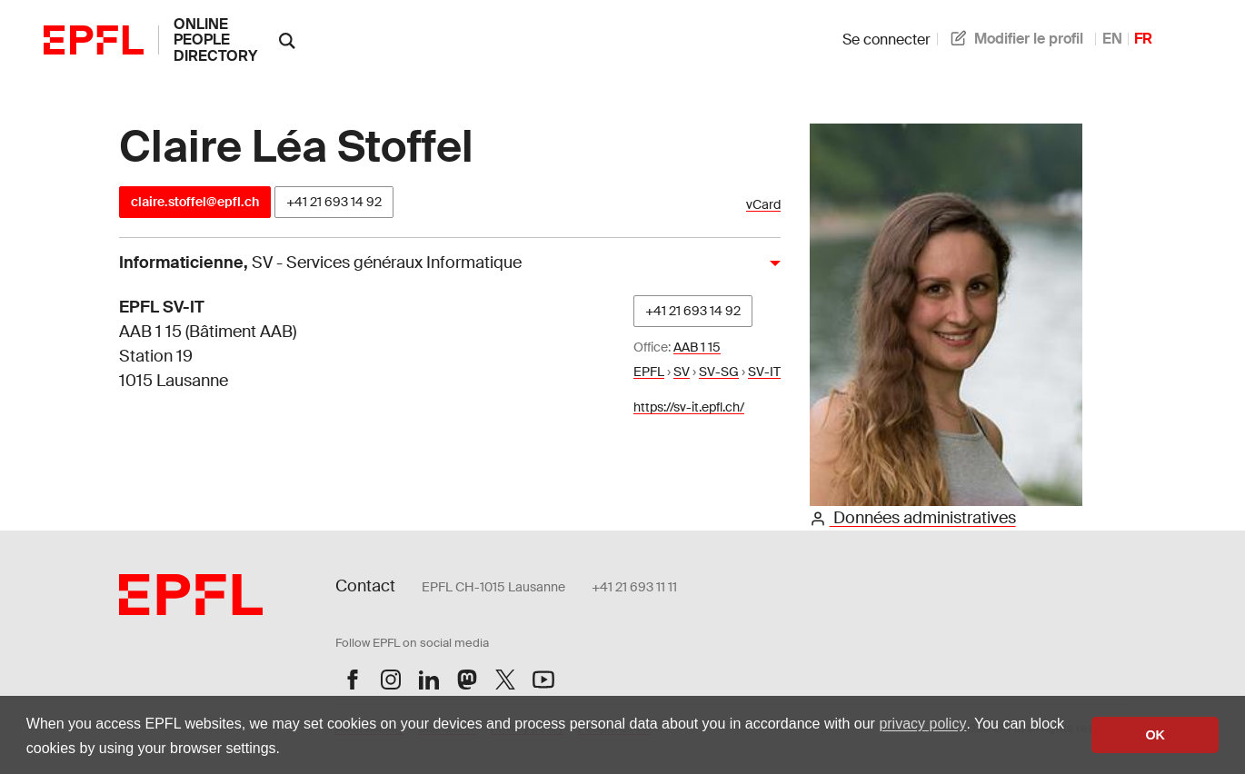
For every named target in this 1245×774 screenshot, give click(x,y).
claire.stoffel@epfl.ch (195, 202)
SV (681, 371)
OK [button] (1155, 735)
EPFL (648, 371)
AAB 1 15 (697, 347)
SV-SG (719, 371)
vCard (763, 205)
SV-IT (764, 371)
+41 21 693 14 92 (334, 202)
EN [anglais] (1112, 38)
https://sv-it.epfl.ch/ (688, 407)
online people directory (215, 40)
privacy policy (922, 723)
